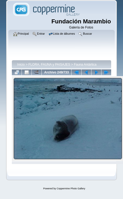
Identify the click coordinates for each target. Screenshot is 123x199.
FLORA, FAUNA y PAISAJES (49, 64)
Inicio (21, 64)
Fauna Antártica (85, 64)
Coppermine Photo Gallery (71, 188)
